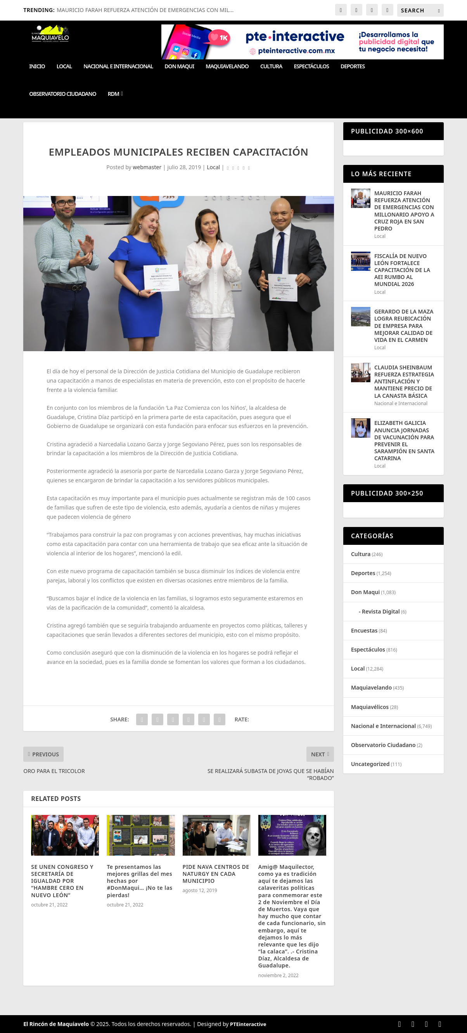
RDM (113, 94)
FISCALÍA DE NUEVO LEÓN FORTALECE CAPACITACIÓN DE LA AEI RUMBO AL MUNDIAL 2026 (402, 270)
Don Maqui (179, 66)
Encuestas (364, 630)
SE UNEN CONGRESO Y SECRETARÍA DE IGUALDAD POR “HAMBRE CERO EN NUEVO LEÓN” (62, 881)
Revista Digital (381, 611)
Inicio (37, 66)
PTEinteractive (248, 1024)
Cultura (271, 66)
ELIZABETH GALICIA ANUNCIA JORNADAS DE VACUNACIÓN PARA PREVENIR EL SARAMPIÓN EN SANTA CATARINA (404, 440)
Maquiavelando (227, 66)
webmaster (147, 167)
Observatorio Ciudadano (62, 94)
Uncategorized (370, 764)
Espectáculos (311, 66)
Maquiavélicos (370, 707)
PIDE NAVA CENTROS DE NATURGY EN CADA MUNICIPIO (216, 873)
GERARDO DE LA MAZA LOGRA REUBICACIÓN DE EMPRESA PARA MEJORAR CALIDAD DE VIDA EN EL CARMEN (404, 325)
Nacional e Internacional (118, 66)
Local (64, 66)
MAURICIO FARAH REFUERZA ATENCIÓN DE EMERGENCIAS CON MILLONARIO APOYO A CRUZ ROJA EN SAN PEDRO (404, 210)
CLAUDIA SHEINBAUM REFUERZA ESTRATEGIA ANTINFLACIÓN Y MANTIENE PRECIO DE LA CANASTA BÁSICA (404, 381)
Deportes (353, 66)
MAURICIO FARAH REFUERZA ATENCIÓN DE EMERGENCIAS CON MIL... (145, 10)
